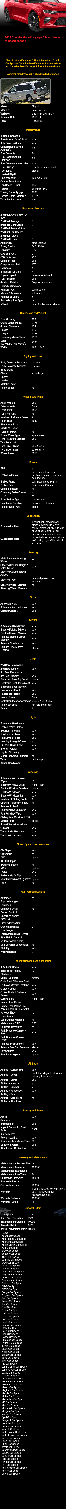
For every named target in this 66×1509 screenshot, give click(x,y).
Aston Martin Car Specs (14, 1244)
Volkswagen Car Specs (14, 1467)
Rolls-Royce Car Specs (14, 1435)
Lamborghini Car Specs (14, 1366)
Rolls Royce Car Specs (14, 1432)
